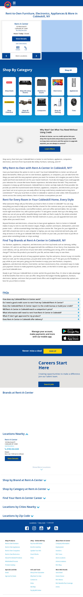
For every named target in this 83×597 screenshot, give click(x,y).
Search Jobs (49, 384)
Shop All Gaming (58, 111)
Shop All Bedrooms (25, 111)
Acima (58, 587)
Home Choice (60, 576)
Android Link (71, 332)
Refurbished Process (11, 561)
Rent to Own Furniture (11, 543)
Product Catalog (10, 565)
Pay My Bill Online (35, 590)
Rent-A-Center (21, 23)
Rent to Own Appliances (12, 547)
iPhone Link (71, 339)
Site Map (33, 587)
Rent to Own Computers (12, 551)
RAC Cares (59, 554)
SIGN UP (52, 351)
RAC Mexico (59, 580)
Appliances (74, 91)
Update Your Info (35, 551)
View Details (21, 39)
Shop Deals (9, 91)
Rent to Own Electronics (12, 554)
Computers (41, 110)
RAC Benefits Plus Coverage (64, 583)
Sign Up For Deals (10, 576)
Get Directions (21, 43)
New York (41, 523)
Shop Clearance (9, 111)
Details (18, 48)
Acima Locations (61, 561)
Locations (32, 523)
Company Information (62, 543)
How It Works (34, 554)
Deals (7, 572)
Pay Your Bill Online (36, 543)
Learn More (50, 149)
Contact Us (33, 580)
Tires (74, 110)
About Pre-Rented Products (13, 558)
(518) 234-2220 (22, 30)
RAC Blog (58, 565)
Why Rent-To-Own (35, 576)
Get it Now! (59, 572)
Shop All (68, 70)
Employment (59, 547)
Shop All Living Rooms (25, 92)
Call (26, 48)
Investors (58, 551)
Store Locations (60, 558)
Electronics (58, 91)
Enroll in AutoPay (35, 547)
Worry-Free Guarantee (37, 572)
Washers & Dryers (41, 92)
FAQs (32, 558)
